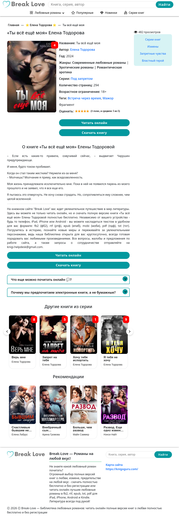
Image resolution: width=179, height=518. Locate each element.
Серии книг (136, 13)
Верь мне (19, 357)
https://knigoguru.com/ (122, 469)
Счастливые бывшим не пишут (21, 429)
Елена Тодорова (82, 49)
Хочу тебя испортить (80, 359)
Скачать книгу (94, 133)
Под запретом (82, 78)
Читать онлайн (94, 123)
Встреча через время (84, 98)
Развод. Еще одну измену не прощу (113, 429)
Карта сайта (114, 465)
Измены (153, 46)
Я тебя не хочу (111, 359)
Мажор (108, 98)
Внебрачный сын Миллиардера (52, 429)
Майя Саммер (81, 434)
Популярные (84, 13)
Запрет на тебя (49, 359)
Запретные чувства (153, 53)
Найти (165, 4)
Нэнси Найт (110, 434)
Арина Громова (51, 434)
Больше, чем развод (82, 429)
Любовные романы (48, 13)
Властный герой (153, 61)
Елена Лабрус (20, 434)
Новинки (111, 13)
